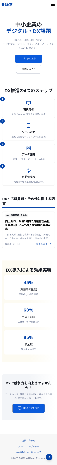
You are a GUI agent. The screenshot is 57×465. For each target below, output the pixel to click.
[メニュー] (53, 4)
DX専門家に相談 (28, 58)
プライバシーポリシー (28, 446)
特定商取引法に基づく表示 (28, 452)
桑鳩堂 (7, 5)
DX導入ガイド (28, 69)
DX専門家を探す (28, 408)
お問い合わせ (28, 440)
